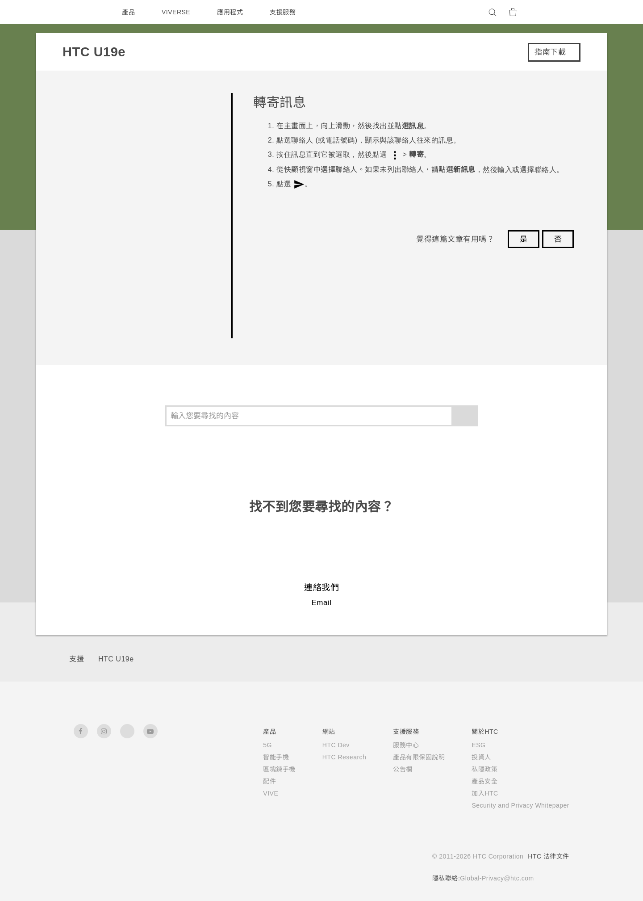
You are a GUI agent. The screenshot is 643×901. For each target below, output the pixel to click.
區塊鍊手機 (264, 769)
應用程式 (232, 12)
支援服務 (285, 12)
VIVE (256, 793)
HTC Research (331, 757)
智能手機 (261, 757)
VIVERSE (177, 12)
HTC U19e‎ (116, 659)
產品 (128, 12)
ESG (467, 745)
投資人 (470, 757)
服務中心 (395, 745)
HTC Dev (323, 745)
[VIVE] (557, 12)
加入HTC (474, 793)
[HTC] (84, 12)
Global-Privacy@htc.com (494, 878)
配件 (254, 781)
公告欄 (391, 769)
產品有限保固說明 (408, 757)
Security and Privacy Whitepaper (515, 805)
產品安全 (473, 781)
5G (252, 745)
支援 (76, 659)
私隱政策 (473, 769)
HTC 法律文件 (548, 856)
